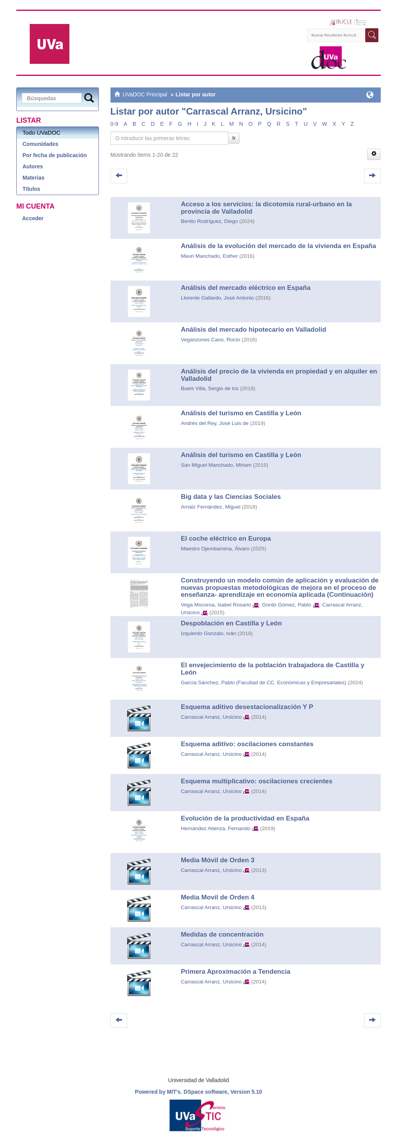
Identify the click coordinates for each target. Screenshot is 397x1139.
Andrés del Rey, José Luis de (215, 423)
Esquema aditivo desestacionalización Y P (247, 707)
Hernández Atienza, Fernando (215, 828)
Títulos (31, 189)
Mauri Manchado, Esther (209, 256)
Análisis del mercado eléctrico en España (245, 287)
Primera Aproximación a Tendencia (235, 971)
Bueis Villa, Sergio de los (209, 388)
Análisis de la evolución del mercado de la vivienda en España (278, 246)
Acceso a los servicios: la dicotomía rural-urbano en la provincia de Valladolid (266, 207)
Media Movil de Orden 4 (217, 897)
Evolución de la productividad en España (245, 818)
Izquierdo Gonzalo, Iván (208, 633)
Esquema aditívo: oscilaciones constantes (247, 744)
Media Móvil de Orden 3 (217, 860)
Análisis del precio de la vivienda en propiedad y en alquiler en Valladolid (279, 375)
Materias (33, 178)
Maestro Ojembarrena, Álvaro (215, 549)
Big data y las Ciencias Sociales (231, 496)
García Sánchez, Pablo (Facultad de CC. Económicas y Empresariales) (263, 682)
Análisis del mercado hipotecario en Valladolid (253, 329)
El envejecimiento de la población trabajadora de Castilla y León (272, 668)
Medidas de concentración (222, 934)
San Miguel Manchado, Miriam (216, 465)
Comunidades (40, 144)
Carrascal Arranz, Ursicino (211, 717)
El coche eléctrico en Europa (226, 538)
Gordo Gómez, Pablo (286, 605)
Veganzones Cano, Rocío (210, 340)
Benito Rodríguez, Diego (209, 221)
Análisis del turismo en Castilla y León (241, 413)
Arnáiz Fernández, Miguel (210, 507)
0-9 (114, 124)
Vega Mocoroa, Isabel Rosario (216, 605)
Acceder (32, 218)
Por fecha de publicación (54, 155)
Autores (32, 166)
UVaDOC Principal (145, 94)
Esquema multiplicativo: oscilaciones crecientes (256, 781)
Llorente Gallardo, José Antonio (217, 298)
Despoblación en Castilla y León (231, 623)
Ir (233, 138)
